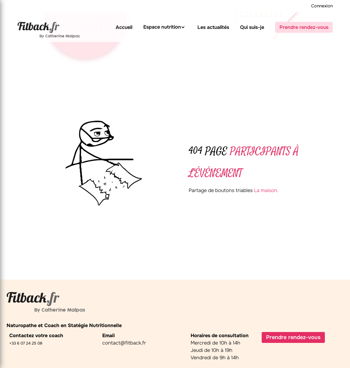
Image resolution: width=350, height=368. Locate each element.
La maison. (266, 190)
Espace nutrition (162, 27)
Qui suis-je (252, 27)
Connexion (322, 6)
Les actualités (213, 27)
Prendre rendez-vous (303, 27)
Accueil (124, 27)
